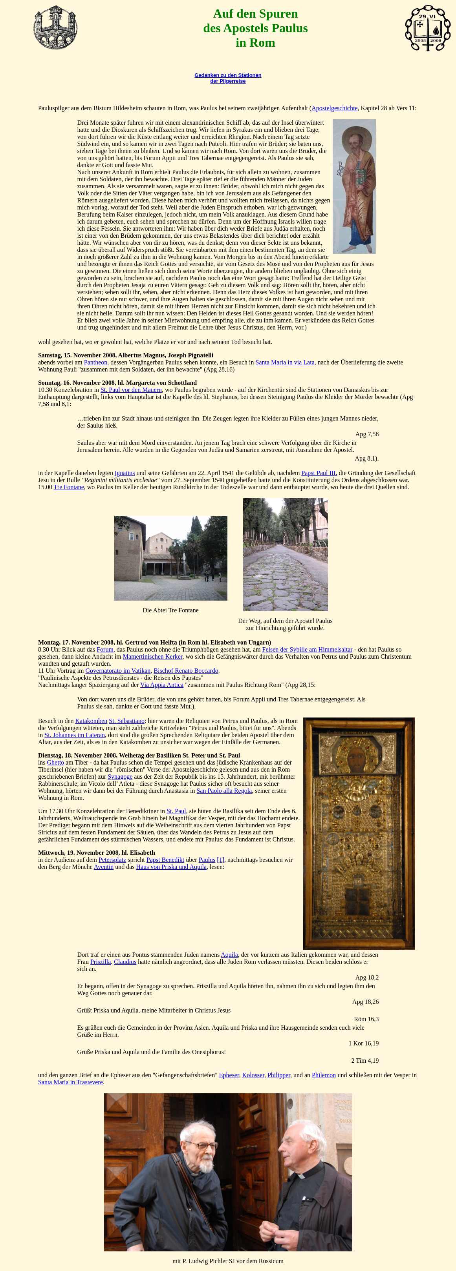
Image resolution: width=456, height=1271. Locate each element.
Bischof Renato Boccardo (186, 670)
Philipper (278, 1075)
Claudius (125, 961)
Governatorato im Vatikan (117, 670)
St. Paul (176, 811)
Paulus (207, 859)
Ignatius (125, 473)
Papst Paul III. (319, 473)
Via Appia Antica (161, 684)
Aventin (104, 866)
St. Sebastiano (127, 720)
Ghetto (55, 762)
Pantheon (96, 362)
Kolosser (253, 1075)
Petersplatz (112, 859)
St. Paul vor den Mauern (131, 389)
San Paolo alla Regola (224, 790)
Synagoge (120, 776)
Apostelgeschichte (334, 108)
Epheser (229, 1075)
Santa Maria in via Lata (285, 362)
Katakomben (91, 720)
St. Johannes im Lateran (74, 735)
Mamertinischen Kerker (153, 656)
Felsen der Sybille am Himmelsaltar (307, 649)
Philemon (324, 1075)
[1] (220, 859)
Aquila (229, 954)
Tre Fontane (69, 487)
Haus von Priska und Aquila (171, 866)
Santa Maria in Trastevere (70, 1082)
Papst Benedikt (165, 859)
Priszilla (100, 961)
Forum (105, 649)
